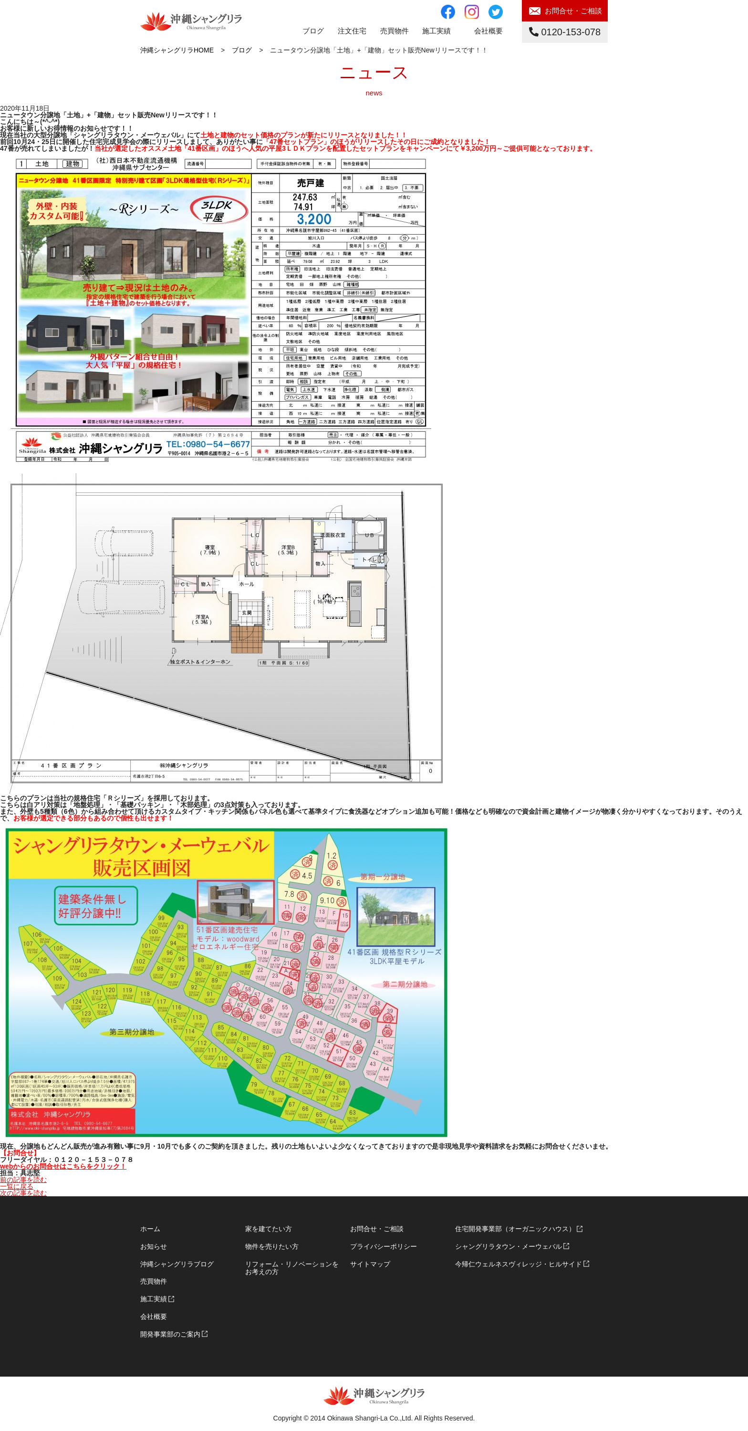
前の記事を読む (23, 1179)
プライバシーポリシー (383, 1246)
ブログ (313, 31)
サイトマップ (370, 1264)
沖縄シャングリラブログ (177, 1264)
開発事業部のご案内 (170, 1334)
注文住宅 (352, 31)
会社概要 (488, 31)
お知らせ (153, 1246)
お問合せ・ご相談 (573, 11)
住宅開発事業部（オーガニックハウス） (515, 1229)
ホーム (150, 1229)
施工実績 (436, 31)
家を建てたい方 (268, 1229)
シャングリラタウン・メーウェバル (508, 1246)
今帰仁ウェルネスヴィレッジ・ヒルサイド (518, 1264)
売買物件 (153, 1281)
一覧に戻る (16, 1186)
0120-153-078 (565, 32)
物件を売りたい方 (272, 1246)
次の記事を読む (23, 1193)
